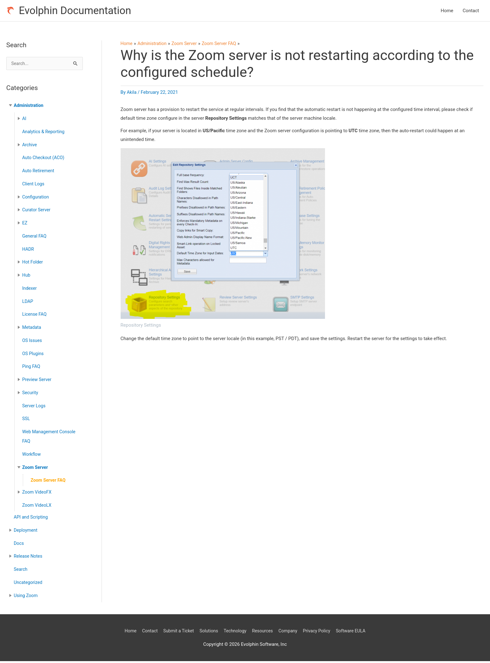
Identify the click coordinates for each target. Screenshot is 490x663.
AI (24, 120)
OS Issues (32, 342)
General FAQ (35, 238)
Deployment (26, 532)
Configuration (36, 198)
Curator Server (37, 211)
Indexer (30, 290)
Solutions (207, 632)
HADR (28, 251)
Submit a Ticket (175, 632)
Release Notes (29, 558)
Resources (263, 632)
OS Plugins (33, 355)
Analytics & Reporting (44, 133)
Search (21, 571)
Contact (471, 11)
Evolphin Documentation (78, 11)
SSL (26, 420)
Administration (29, 107)
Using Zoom (26, 597)
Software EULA (356, 632)
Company (290, 632)
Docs (19, 545)
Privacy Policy (320, 632)
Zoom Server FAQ (49, 482)
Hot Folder (33, 264)
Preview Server (37, 381)
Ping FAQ (31, 368)
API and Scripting (32, 519)
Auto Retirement (39, 172)
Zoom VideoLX (37, 507)
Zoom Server (35, 469)
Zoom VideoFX (37, 494)
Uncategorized (29, 584)
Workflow (32, 456)
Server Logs (34, 407)
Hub (26, 277)
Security (30, 394)
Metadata (32, 329)
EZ (25, 225)
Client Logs (34, 185)
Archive (30, 146)
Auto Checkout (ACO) (44, 159)
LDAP (28, 303)
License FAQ (35, 316)
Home (447, 11)
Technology (234, 632)
